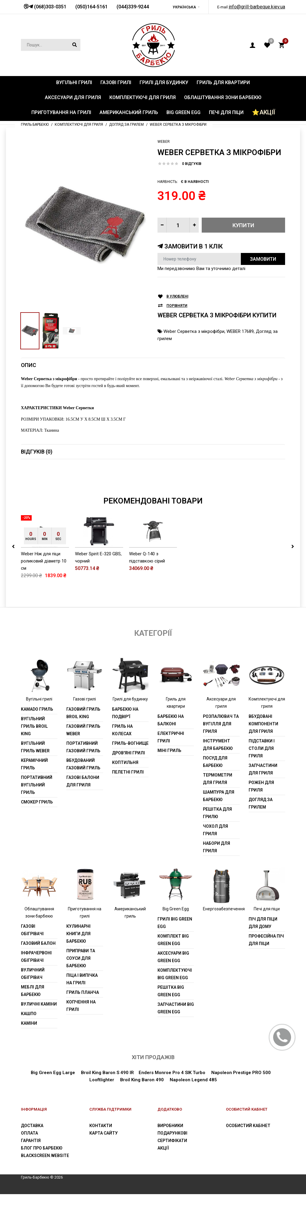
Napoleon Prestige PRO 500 (240, 1072)
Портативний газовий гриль (83, 747)
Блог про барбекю (41, 1148)
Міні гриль (169, 750)
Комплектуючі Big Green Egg (174, 974)
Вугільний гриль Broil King (34, 726)
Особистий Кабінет (248, 1125)
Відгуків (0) (36, 451)
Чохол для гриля (215, 830)
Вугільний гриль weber (35, 747)
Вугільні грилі (39, 699)
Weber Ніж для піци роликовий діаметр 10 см (43, 561)
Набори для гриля (216, 847)
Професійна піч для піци (266, 940)
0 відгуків (191, 164)
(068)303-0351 (49, 7)
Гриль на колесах (122, 730)
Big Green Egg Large (53, 1072)
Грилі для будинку (130, 699)
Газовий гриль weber (83, 730)
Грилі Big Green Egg (174, 923)
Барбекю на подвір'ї (125, 713)
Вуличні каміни (39, 1004)
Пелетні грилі (128, 772)
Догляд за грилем (261, 803)
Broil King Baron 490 (142, 1079)
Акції (163, 1148)
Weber (163, 142)
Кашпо (28, 1013)
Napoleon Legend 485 (193, 1079)
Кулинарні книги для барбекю (78, 934)
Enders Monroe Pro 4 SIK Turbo (172, 1072)
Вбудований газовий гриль (83, 764)
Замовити (263, 259)
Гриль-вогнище (130, 743)
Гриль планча (82, 992)
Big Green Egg (176, 908)
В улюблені (177, 296)
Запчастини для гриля (263, 769)
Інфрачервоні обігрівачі (36, 956)
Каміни (29, 1023)
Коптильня (125, 762)
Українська (184, 7)
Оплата (29, 1133)
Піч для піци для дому (263, 923)
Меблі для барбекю (32, 991)
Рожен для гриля (261, 786)
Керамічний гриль (34, 764)
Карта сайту (103, 1133)
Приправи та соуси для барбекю (80, 958)
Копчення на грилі (81, 1006)
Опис (28, 365)
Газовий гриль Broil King (83, 713)
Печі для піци (267, 908)
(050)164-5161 (91, 7)
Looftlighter (101, 1079)
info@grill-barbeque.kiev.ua (257, 7)
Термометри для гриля (217, 779)
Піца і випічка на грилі (82, 979)
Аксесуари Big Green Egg (173, 957)
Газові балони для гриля (82, 781)
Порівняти (176, 306)
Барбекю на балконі (170, 720)
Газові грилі (84, 699)
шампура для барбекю (218, 796)
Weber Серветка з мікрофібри (193, 331)
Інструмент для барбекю (218, 745)
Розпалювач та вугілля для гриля (221, 724)
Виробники (170, 1125)
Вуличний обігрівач (33, 974)
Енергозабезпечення (224, 908)
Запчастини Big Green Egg (175, 1008)
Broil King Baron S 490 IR (107, 1072)
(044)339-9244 (133, 7)
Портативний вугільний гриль (36, 785)
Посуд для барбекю (215, 762)
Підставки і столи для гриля (262, 748)
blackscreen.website (45, 1155)
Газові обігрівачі (32, 930)
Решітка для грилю (217, 813)
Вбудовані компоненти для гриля (263, 724)
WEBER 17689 (240, 331)
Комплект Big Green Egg (173, 940)
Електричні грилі (170, 737)
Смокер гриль (37, 802)
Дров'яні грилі (128, 752)
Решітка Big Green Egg (170, 991)
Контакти (100, 1125)
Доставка (32, 1125)
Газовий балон (38, 943)
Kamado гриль (37, 709)
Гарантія (31, 1140)
